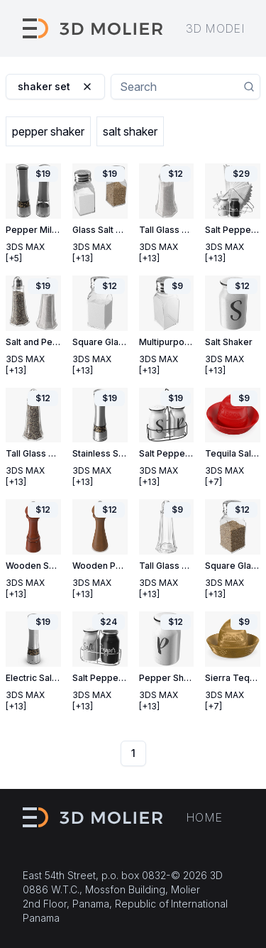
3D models (220, 28)
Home (204, 817)
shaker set (55, 86)
